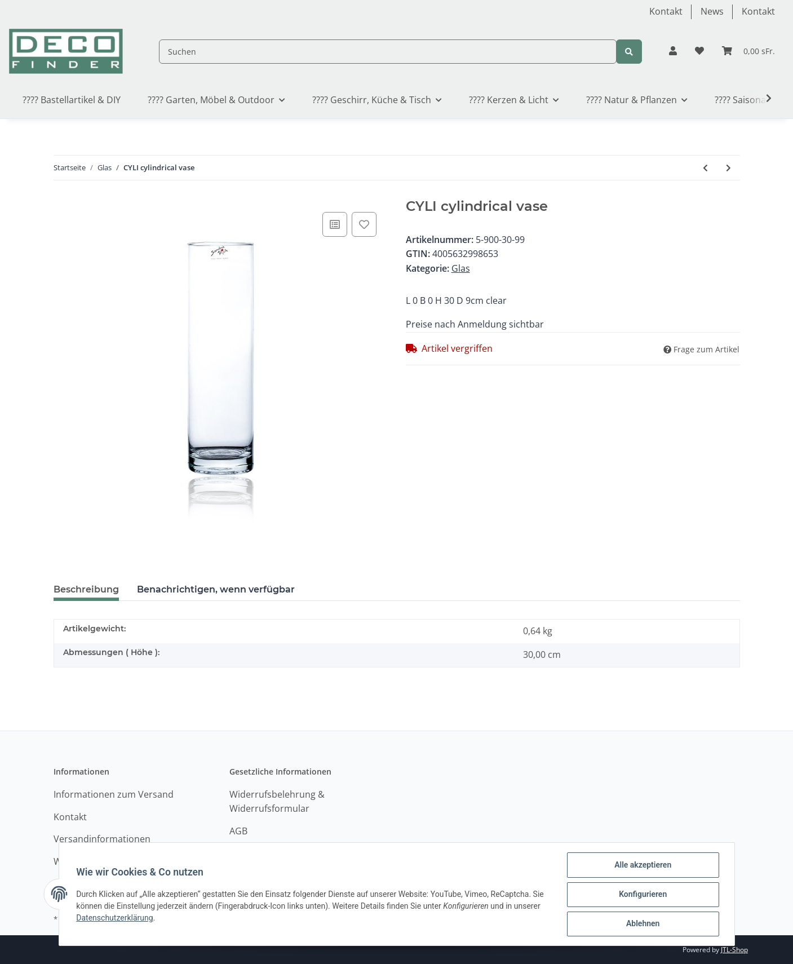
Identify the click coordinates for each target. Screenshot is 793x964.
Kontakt (666, 11)
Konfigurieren (642, 894)
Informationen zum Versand (114, 794)
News (712, 11)
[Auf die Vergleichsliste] (334, 224)
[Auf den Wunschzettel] (364, 224)
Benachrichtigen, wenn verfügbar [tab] (216, 589)
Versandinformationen (102, 839)
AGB (238, 831)
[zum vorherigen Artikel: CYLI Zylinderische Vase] (705, 168)
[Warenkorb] (748, 51)
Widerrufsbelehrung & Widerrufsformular (277, 801)
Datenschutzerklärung (115, 918)
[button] (673, 51)
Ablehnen (642, 923)
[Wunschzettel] (699, 51)
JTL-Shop (734, 949)
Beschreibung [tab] (86, 589)
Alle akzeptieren (642, 865)
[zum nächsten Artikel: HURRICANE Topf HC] (728, 168)
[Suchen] (388, 51)
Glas (460, 268)
